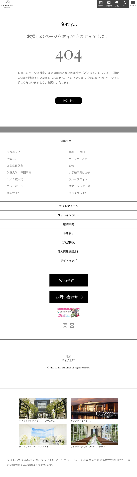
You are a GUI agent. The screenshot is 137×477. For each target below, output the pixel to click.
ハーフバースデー (79, 159)
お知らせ (68, 233)
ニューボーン (15, 186)
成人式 (11, 193)
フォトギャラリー (68, 215)
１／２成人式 (15, 179)
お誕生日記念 (15, 165)
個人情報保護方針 (68, 251)
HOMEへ (68, 100)
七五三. (11, 159)
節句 (71, 165)
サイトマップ (68, 260)
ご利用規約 (68, 242)
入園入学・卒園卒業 (19, 172)
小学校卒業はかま (79, 172)
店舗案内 (68, 224)
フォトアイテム (68, 206)
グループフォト (78, 179)
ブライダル (75, 193)
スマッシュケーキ (79, 186)
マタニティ (13, 152)
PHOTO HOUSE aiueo (60, 367)
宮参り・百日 (77, 152)
